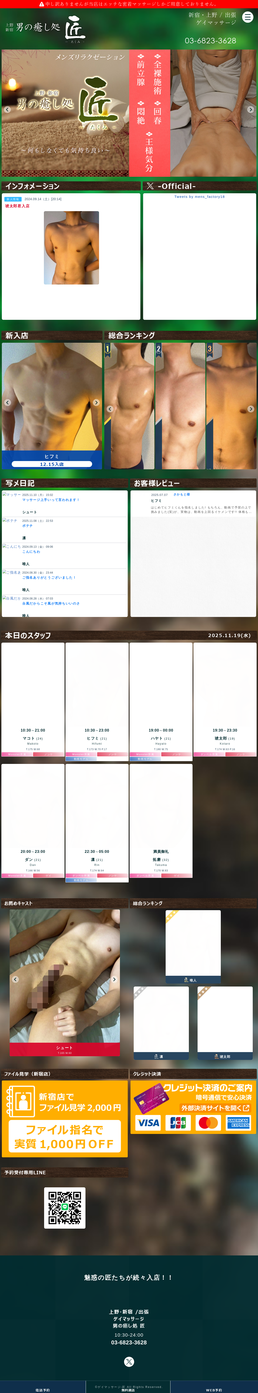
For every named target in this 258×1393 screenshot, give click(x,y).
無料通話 (128, 1390)
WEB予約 (214, 1390)
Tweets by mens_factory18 (199, 197)
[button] (7, 109)
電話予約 (43, 1390)
